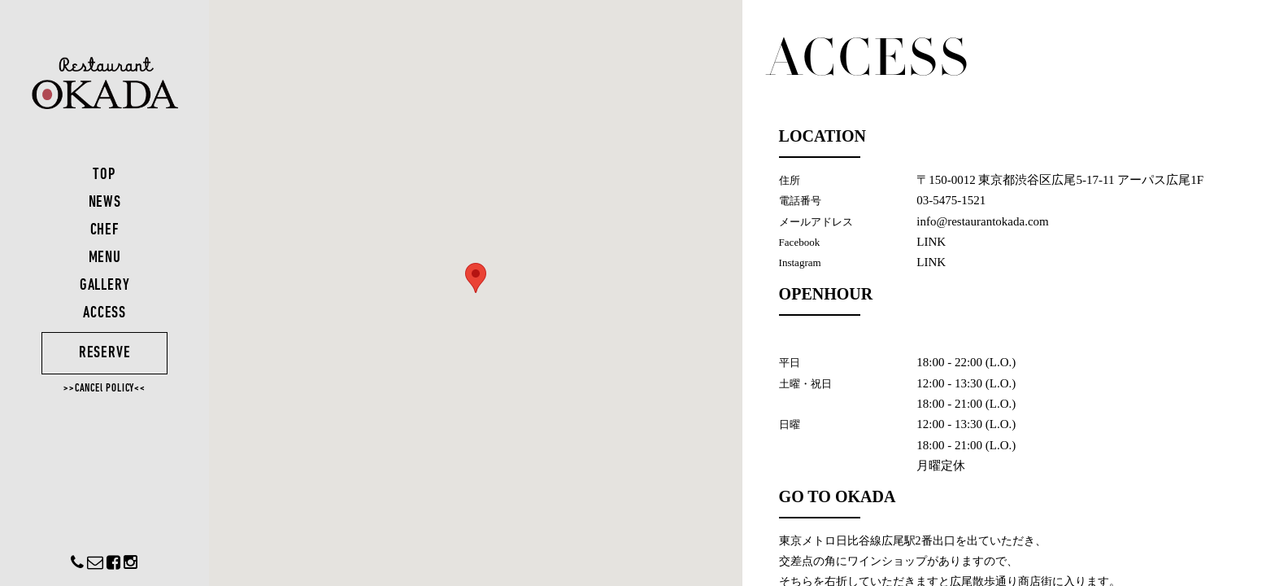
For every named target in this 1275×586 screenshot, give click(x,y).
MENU (105, 258)
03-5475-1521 (951, 200)
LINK (931, 241)
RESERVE (106, 353)
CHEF (105, 230)
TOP (105, 175)
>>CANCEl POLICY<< (106, 389)
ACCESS (106, 313)
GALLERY (106, 286)
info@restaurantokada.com (983, 221)
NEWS (105, 203)
